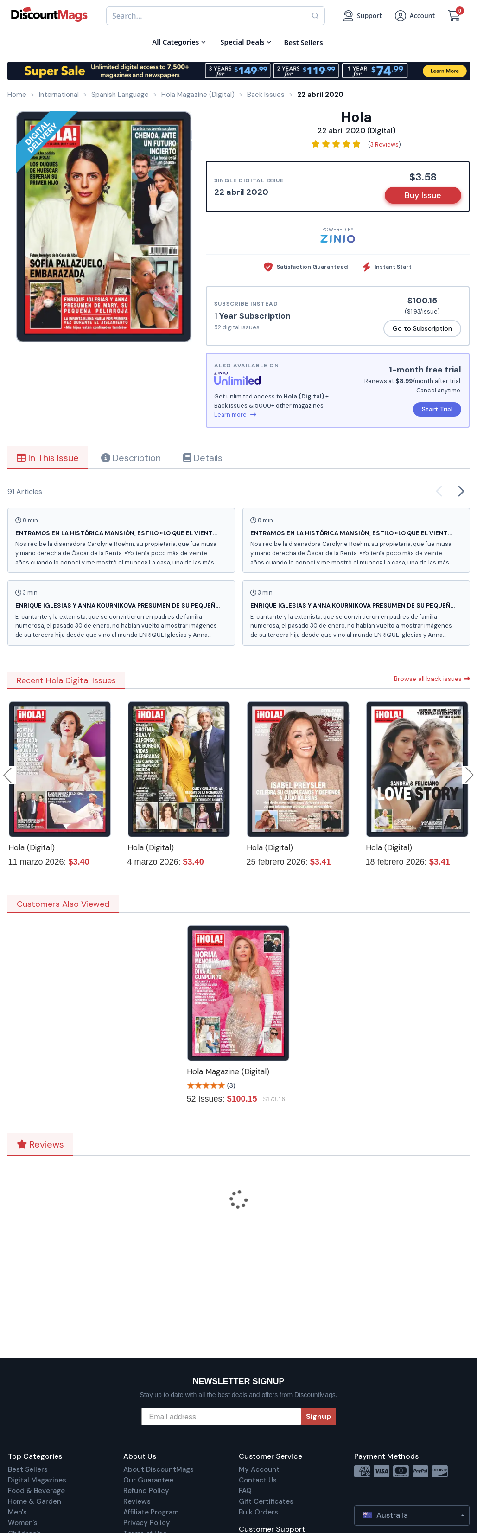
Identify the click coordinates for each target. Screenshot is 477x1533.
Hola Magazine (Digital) (228, 1071)
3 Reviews (384, 144)
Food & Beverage (36, 1490)
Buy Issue (423, 195)
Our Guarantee (148, 1480)
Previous (8, 775)
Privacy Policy (146, 1522)
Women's (23, 1522)
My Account (259, 1469)
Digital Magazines (37, 1480)
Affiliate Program (150, 1512)
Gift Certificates (266, 1501)
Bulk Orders (258, 1512)
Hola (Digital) (31, 847)
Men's (17, 1512)
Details (203, 458)
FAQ (245, 1490)
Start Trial (437, 409)
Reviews (40, 1144)
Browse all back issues (432, 678)
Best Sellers (28, 1469)
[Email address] (221, 1416)
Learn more (235, 414)
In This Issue (48, 458)
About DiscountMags (158, 1469)
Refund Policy (146, 1490)
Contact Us (258, 1480)
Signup (318, 1416)
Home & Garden (34, 1501)
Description (131, 458)
